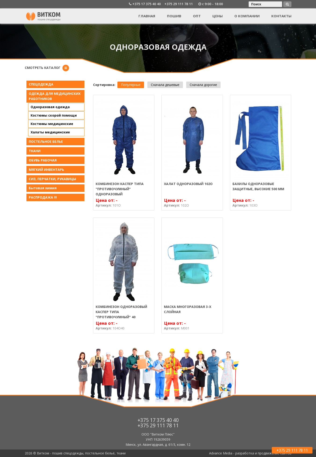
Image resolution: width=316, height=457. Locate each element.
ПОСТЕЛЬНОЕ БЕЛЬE (46, 141)
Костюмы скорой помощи (54, 115)
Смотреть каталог (42, 67)
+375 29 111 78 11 (178, 4)
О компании (247, 16)
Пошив (174, 16)
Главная (146, 16)
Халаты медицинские (50, 132)
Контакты (281, 16)
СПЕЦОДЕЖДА (41, 84)
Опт (197, 16)
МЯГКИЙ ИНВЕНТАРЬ (46, 169)
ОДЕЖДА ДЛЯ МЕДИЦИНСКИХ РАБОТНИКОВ (54, 96)
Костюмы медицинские (52, 123)
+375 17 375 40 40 (146, 4)
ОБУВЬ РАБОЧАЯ (43, 160)
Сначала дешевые (165, 84)
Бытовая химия (43, 188)
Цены (217, 16)
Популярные (131, 84)
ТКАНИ (34, 151)
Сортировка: (104, 84)
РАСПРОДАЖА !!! (43, 197)
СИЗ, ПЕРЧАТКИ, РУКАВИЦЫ (52, 179)
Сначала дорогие (203, 84)
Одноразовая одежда (50, 107)
